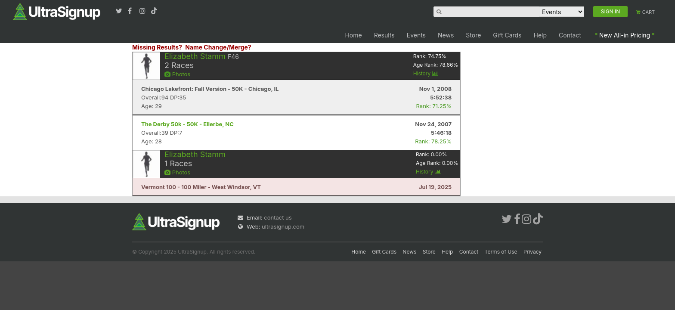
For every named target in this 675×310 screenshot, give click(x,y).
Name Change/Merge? (218, 47)
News (446, 35)
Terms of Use (501, 251)
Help (540, 35)
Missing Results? (157, 47)
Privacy (532, 251)
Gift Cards (507, 35)
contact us (277, 217)
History (425, 73)
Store (473, 35)
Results (384, 35)
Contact (570, 35)
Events (416, 35)
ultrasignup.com (283, 226)
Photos (177, 74)
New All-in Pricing (624, 35)
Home (353, 35)
